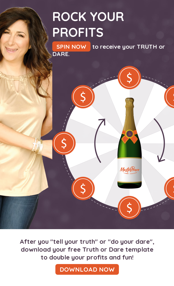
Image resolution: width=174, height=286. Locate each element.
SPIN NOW (71, 46)
